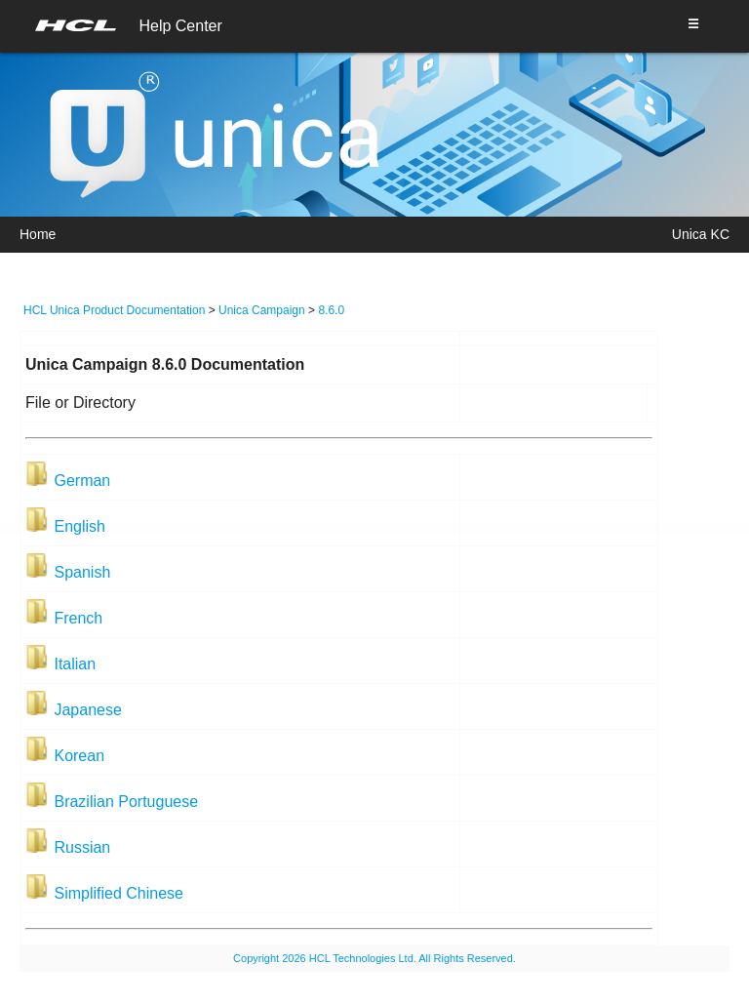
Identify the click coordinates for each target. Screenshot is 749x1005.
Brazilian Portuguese (126, 801)
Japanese (87, 710)
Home (38, 234)
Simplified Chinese (118, 893)
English (79, 526)
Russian (82, 847)
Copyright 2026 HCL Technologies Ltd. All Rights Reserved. (374, 958)
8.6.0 (331, 310)
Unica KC (700, 234)
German (82, 480)
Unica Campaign (261, 310)
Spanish (82, 572)
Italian (75, 664)
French (78, 618)
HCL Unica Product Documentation (114, 310)
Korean (79, 755)
